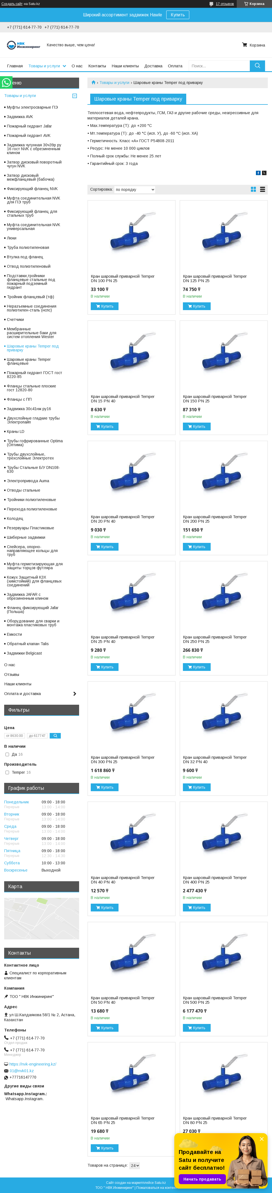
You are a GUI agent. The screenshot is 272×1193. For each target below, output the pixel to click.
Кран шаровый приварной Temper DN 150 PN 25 (215, 398)
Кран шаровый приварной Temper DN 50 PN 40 (123, 1000)
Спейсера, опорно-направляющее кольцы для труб (32, 551)
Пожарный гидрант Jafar (29, 126)
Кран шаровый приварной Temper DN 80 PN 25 (215, 1120)
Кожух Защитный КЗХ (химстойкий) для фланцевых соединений (34, 581)
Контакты (97, 65)
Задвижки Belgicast (24, 653)
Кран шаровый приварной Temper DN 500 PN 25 (215, 1000)
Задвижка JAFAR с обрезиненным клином (27, 596)
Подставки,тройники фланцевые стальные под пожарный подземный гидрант (31, 282)
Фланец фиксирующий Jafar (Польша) (33, 610)
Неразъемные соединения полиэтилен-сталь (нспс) (31, 308)
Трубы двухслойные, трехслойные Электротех (30, 456)
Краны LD (15, 431)
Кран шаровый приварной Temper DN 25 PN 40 (123, 639)
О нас (77, 65)
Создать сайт (11, 4)
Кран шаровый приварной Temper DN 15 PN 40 (123, 398)
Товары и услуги (44, 65)
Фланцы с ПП (19, 399)
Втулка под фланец (25, 257)
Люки (11, 238)
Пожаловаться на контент (156, 1188)
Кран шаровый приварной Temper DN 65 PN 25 (123, 1120)
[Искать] (257, 65)
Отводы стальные (23, 490)
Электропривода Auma (28, 481)
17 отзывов (225, 4)
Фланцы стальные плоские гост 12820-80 (31, 388)
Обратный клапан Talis (28, 644)
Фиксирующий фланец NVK (32, 189)
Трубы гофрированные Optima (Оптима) (35, 443)
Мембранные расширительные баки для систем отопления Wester (31, 333)
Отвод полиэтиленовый (29, 266)
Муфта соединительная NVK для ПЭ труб (33, 200)
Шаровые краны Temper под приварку (33, 348)
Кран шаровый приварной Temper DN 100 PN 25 (123, 278)
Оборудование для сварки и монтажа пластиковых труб (33, 623)
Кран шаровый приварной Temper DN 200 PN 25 (215, 519)
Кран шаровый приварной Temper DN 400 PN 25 (215, 879)
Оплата (175, 65)
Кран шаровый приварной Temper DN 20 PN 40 (123, 519)
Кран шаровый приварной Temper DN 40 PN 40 (123, 879)
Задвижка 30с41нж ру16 (29, 409)
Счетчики (15, 319)
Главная (15, 65)
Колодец (15, 518)
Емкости (14, 634)
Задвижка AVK (20, 116)
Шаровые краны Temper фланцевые (29, 361)
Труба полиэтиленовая (28, 247)
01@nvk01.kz (22, 1071)
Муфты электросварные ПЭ (32, 107)
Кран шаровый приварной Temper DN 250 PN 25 (215, 639)
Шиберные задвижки (26, 537)
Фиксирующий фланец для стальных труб (32, 213)
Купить (178, 14)
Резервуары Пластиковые (30, 528)
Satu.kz (160, 1183)
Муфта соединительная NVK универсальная (33, 227)
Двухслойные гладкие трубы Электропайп (33, 420)
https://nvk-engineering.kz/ (32, 1064)
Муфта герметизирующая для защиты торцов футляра (35, 566)
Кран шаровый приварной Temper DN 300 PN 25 (123, 759)
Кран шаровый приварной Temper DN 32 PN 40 (215, 759)
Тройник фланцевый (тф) (30, 297)
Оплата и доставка (22, 693)
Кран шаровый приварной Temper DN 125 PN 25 (215, 278)
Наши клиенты (125, 65)
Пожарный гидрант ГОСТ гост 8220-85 (34, 375)
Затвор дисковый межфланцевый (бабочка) (30, 177)
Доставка (153, 65)
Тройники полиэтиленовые (31, 499)
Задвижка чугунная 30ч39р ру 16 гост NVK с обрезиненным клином (34, 149)
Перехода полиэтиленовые (32, 509)
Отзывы (11, 674)
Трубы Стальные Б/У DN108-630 (33, 469)
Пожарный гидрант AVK (29, 135)
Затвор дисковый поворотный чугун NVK (34, 164)
